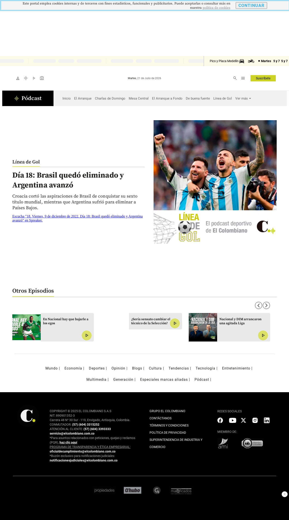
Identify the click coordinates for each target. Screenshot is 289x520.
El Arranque (83, 98)
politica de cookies (216, 8)
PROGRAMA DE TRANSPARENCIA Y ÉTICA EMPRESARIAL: (90, 447)
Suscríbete (263, 78)
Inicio (66, 98)
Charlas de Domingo (110, 98)
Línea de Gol (222, 98)
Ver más (241, 98)
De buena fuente (198, 98)
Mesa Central (139, 98)
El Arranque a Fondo (167, 98)
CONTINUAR (251, 5)
